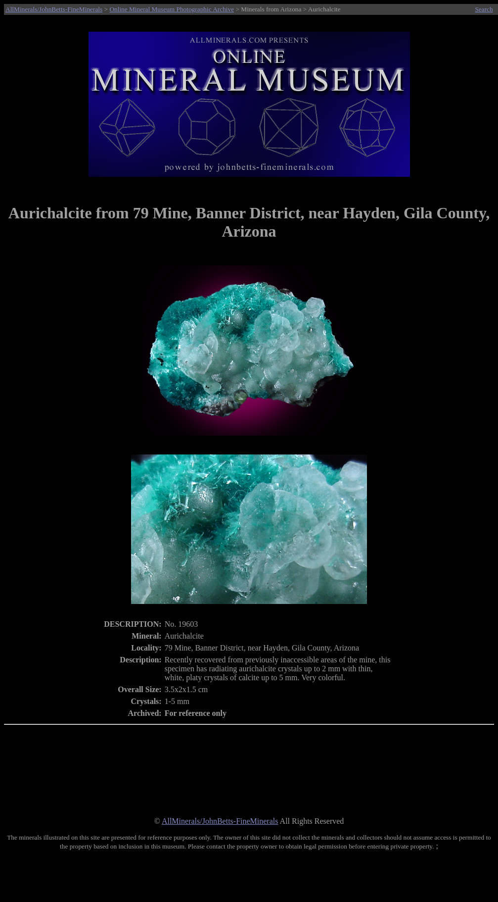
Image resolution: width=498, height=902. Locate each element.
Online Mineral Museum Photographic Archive (171, 9)
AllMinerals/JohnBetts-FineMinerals (53, 9)
